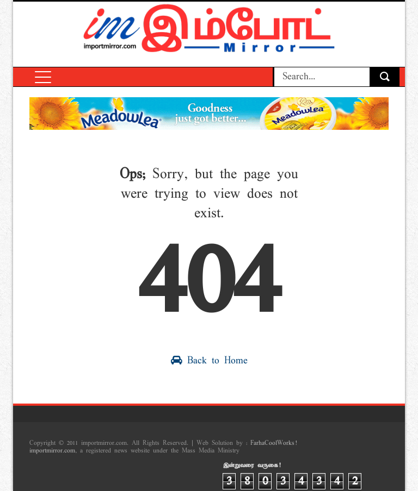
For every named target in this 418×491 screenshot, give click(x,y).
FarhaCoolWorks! (273, 443)
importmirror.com (52, 451)
